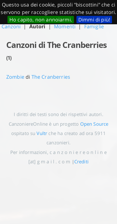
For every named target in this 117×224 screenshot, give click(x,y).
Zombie (15, 76)
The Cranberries (51, 76)
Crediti (81, 161)
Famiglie (94, 26)
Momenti (65, 26)
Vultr (42, 133)
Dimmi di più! (94, 19)
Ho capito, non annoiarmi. (40, 19)
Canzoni (11, 26)
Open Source (94, 124)
